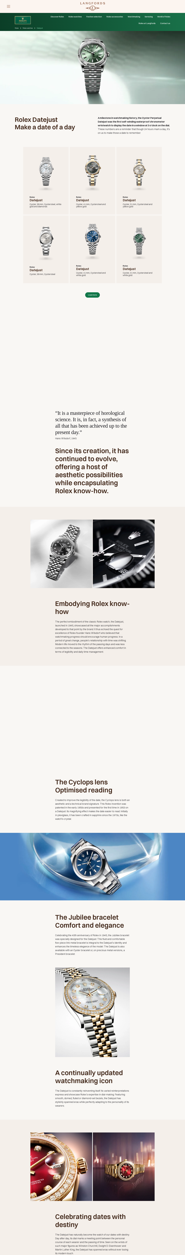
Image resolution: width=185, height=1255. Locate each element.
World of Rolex (163, 17)
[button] (8, 6)
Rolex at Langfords (147, 23)
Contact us (165, 23)
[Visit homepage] (92, 6)
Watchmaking (134, 17)
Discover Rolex (57, 17)
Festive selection (94, 17)
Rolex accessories (114, 17)
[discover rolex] (170, 6)
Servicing (149, 17)
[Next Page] (92, 295)
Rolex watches (75, 17)
